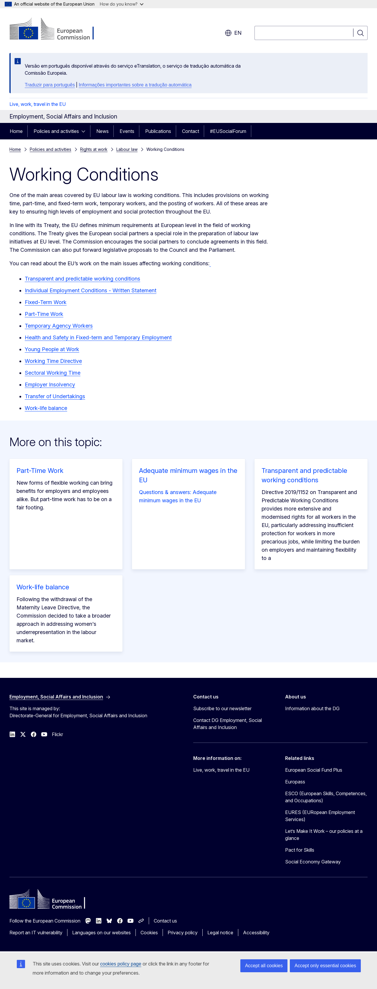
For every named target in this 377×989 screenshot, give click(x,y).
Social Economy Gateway (313, 862)
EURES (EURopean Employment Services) (320, 815)
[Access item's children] (85, 131)
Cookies (149, 932)
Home (16, 131)
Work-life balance (46, 408)
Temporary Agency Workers (59, 326)
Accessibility (256, 932)
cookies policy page (120, 963)
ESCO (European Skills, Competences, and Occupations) (326, 796)
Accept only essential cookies (325, 965)
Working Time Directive (53, 361)
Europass (295, 782)
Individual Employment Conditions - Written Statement (90, 290)
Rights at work (94, 149)
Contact (190, 131)
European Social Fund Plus (313, 770)
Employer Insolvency (50, 384)
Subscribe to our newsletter (222, 708)
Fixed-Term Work (46, 302)
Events (127, 131)
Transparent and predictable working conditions (82, 279)
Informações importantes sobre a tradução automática (135, 84)
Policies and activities (56, 131)
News (102, 131)
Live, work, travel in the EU (37, 104)
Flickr (57, 734)
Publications (158, 131)
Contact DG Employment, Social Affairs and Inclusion (227, 723)
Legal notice (220, 932)
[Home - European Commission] (57, 29)
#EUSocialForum (228, 131)
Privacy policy (183, 932)
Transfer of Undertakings (55, 396)
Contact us (165, 921)
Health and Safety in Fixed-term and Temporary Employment (98, 337)
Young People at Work (52, 349)
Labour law (127, 149)
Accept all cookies (264, 965)
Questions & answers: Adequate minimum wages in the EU (177, 496)
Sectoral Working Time (52, 373)
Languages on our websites (101, 932)
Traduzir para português (50, 84)
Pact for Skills (299, 850)
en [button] (233, 32)
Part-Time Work (44, 314)
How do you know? (121, 3)
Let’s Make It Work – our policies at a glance (324, 834)
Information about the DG (312, 708)
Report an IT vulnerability (35, 932)
